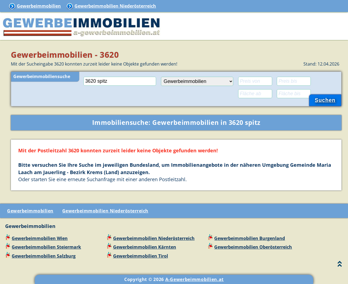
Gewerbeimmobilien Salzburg (44, 256)
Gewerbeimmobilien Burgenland (249, 238)
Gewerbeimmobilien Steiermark (46, 247)
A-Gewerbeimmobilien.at (194, 279)
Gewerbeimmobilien (39, 6)
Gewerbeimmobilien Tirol (140, 256)
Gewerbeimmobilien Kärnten (144, 247)
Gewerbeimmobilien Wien (40, 238)
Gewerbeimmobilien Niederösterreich (115, 6)
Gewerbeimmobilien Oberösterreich (253, 247)
